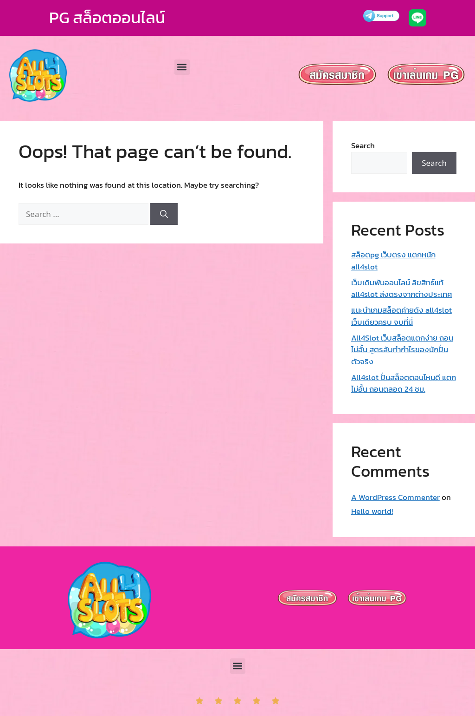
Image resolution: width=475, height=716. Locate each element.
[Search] (164, 214)
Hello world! (372, 511)
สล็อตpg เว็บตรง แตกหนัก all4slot (393, 261)
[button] (182, 67)
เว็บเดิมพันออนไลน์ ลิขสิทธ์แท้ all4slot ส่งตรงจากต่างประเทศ (401, 288)
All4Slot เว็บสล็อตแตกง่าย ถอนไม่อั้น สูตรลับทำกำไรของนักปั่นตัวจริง (402, 350)
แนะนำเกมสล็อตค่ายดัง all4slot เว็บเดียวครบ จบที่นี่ (401, 316)
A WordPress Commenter (395, 497)
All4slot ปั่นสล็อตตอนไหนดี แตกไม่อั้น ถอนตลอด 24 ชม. (403, 383)
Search (363, 145)
